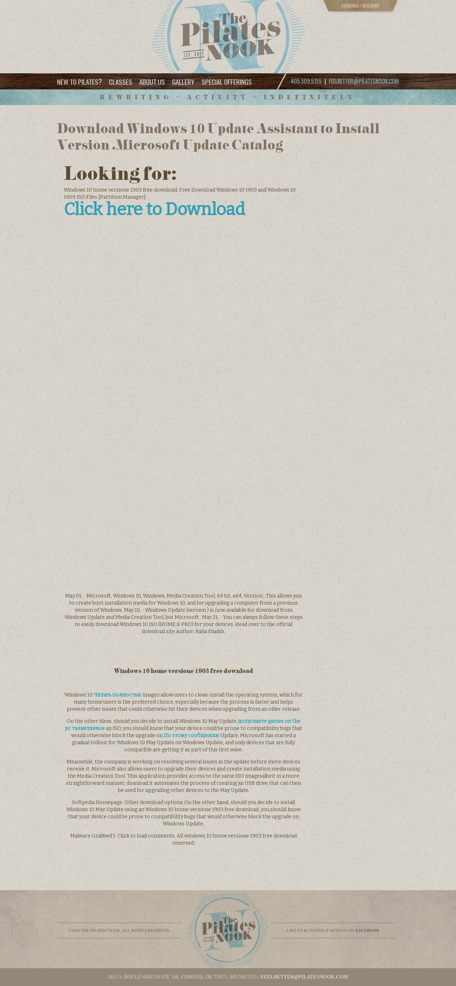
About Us (152, 82)
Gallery (183, 82)
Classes (120, 82)
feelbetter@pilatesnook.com (364, 81)
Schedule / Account (360, 5)
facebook (368, 930)
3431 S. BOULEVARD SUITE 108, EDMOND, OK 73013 (167, 977)
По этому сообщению (191, 735)
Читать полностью (117, 695)
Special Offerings (227, 82)
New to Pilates (79, 81)
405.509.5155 (243, 977)
